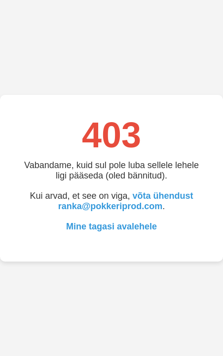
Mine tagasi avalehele (111, 226)
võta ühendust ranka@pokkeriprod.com (125, 201)
